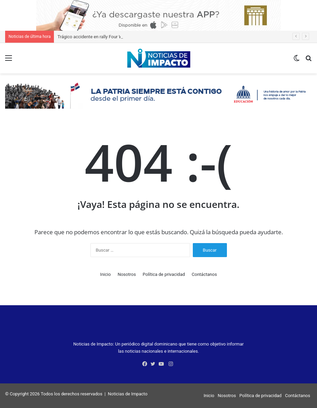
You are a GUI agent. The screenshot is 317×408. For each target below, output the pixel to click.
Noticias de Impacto (127, 393)
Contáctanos (204, 274)
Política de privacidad (164, 274)
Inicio (105, 274)
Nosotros (127, 274)
